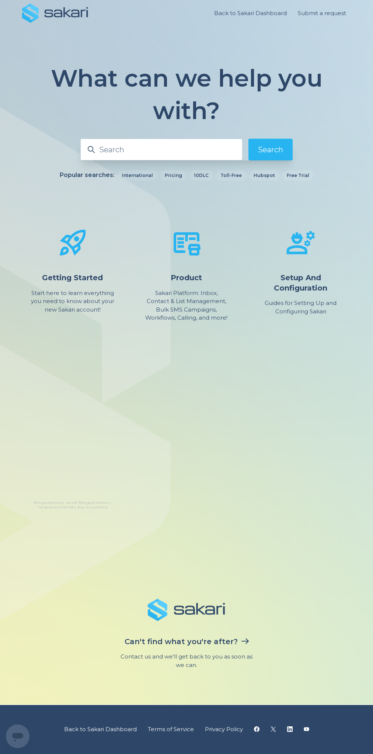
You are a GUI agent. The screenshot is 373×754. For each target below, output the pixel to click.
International (137, 175)
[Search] (161, 149)
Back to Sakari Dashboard (250, 13)
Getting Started (72, 277)
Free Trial (298, 175)
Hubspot (264, 175)
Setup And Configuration (300, 281)
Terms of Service (171, 729)
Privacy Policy (224, 729)
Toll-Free (231, 175)
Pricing (173, 175)
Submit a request (322, 13)
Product (186, 277)
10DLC (201, 175)
